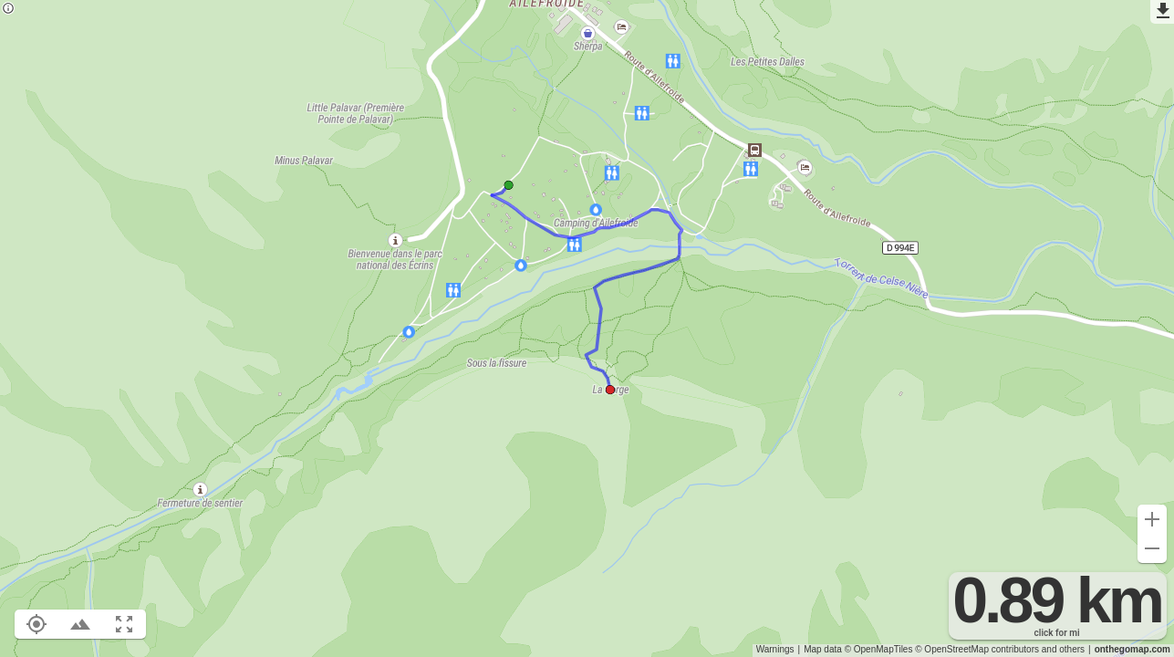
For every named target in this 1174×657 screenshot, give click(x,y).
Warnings (775, 649)
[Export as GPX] (1162, 12)
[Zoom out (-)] (1152, 548)
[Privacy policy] (8, 9)
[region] (587, 328)
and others (1063, 649)
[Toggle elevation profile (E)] (80, 624)
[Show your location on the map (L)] (36, 624)
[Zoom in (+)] (1152, 519)
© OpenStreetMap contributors (977, 649)
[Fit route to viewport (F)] (124, 624)
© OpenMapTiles (879, 649)
